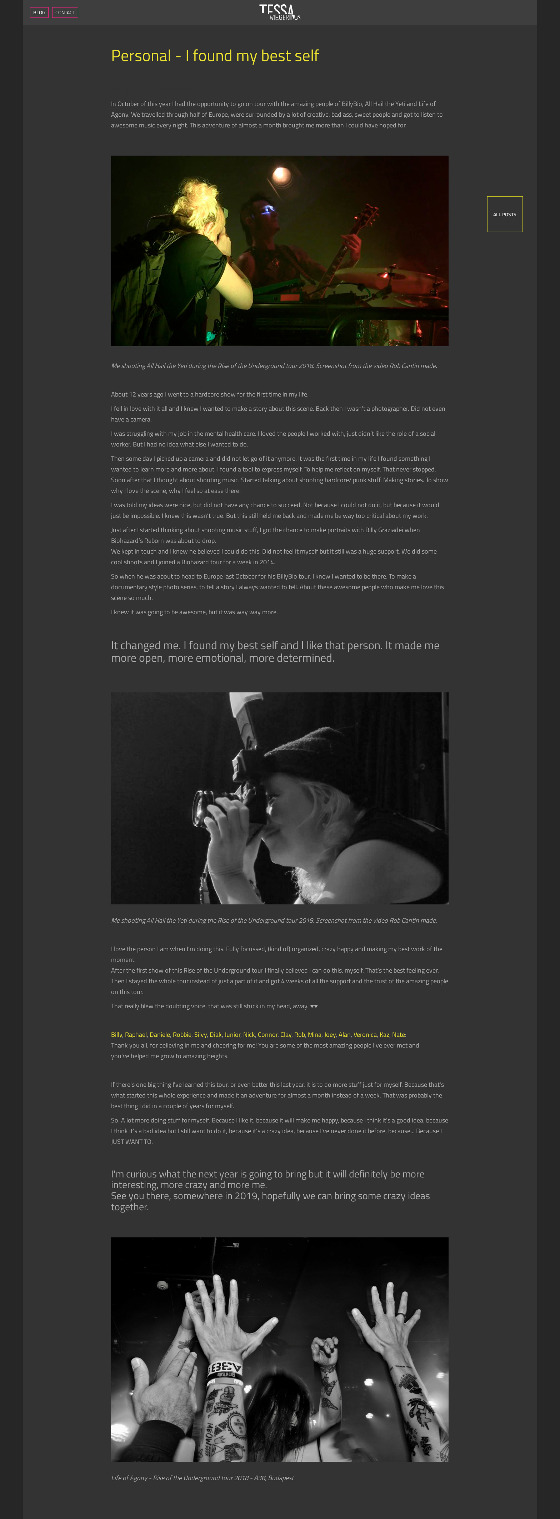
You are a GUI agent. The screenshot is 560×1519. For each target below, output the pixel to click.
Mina (314, 1034)
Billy (116, 1034)
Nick (249, 1034)
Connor (268, 1034)
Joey (330, 1034)
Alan (345, 1034)
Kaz (384, 1034)
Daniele (160, 1034)
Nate (398, 1034)
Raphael (136, 1034)
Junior (232, 1034)
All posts (504, 214)
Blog (39, 12)
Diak (216, 1034)
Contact (65, 12)
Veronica (365, 1034)
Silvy (200, 1034)
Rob (299, 1034)
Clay (285, 1034)
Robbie (182, 1034)
